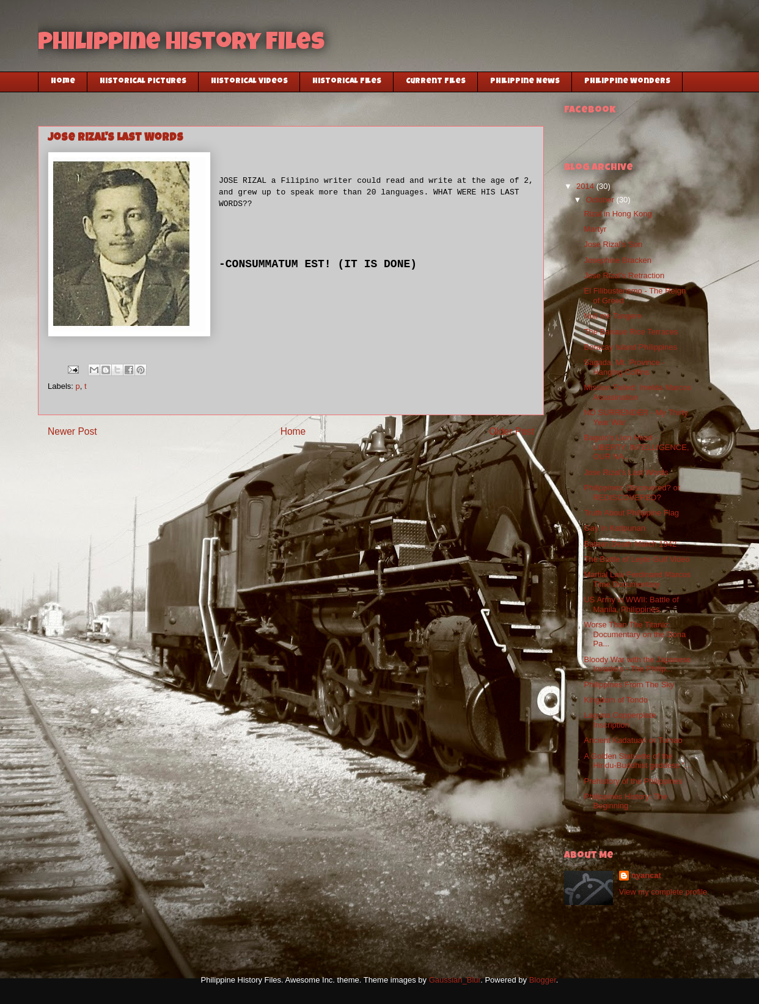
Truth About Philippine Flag (631, 512)
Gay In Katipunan (614, 528)
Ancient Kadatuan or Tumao (633, 740)
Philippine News (525, 82)
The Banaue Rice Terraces (631, 331)
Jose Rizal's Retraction (624, 275)
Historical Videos (249, 82)
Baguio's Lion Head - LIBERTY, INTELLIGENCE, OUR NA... (636, 447)
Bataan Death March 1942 (630, 543)
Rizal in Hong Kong (617, 213)
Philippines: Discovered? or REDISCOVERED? (632, 492)
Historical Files (346, 82)
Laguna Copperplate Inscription (620, 720)
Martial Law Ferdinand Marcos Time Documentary (637, 579)
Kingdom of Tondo (616, 699)
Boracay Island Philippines (630, 347)
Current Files (436, 82)
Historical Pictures (143, 82)
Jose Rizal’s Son (613, 244)
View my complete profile (663, 891)
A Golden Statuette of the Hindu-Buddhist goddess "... (637, 760)
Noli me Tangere (612, 315)
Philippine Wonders (627, 82)
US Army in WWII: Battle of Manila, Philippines (631, 604)
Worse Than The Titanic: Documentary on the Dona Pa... (635, 634)
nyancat (646, 875)
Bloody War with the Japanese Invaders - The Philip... (637, 664)
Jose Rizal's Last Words (626, 472)
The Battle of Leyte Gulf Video (636, 559)
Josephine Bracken (617, 260)
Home (63, 82)
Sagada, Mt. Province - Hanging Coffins (624, 367)
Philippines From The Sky (629, 684)
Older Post (511, 431)
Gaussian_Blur (455, 979)
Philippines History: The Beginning (625, 801)
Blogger (542, 979)
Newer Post (72, 431)
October (601, 199)
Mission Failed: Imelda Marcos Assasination (637, 392)
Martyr (595, 229)
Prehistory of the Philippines (633, 781)
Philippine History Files (181, 44)
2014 (586, 186)
